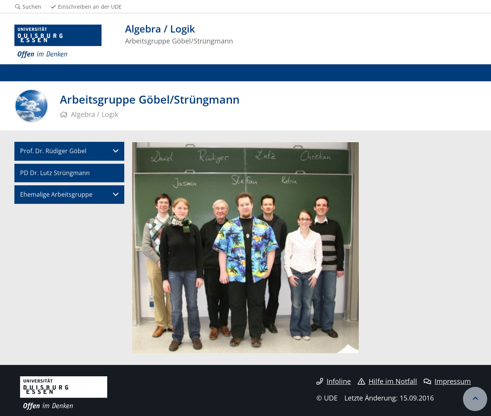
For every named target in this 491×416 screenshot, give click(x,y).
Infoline (333, 381)
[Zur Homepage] (58, 42)
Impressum (447, 381)
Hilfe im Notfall (387, 381)
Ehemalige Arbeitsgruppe (56, 194)
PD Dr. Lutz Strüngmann (55, 173)
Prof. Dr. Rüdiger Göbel (53, 151)
